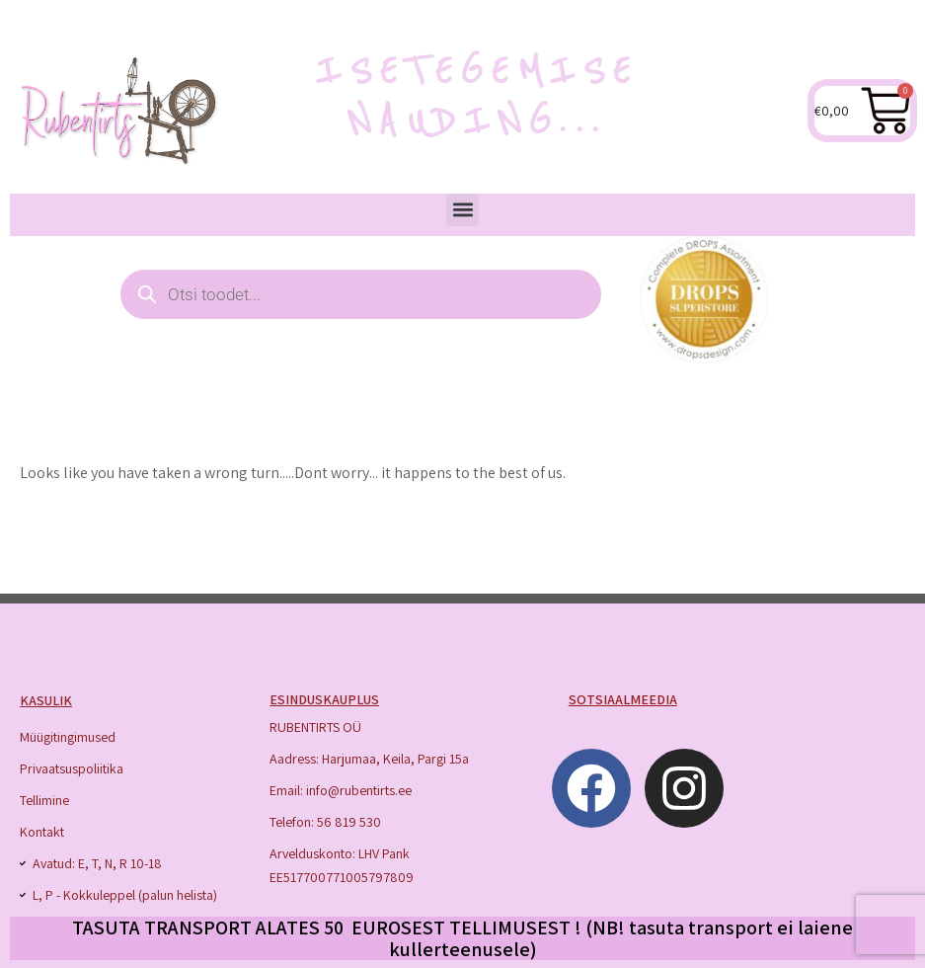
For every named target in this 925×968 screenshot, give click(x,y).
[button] (462, 210)
